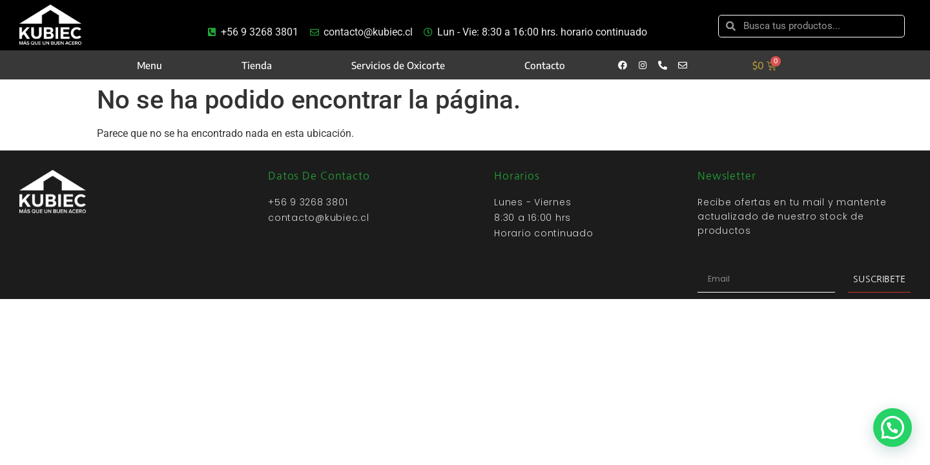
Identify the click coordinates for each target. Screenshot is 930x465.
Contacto (544, 65)
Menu (149, 65)
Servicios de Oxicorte (398, 65)
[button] (892, 427)
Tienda (257, 65)
